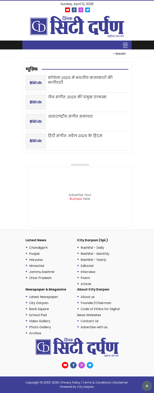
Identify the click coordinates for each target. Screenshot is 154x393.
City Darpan (38, 303)
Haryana (36, 259)
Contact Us (90, 321)
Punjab (34, 253)
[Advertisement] (80, 197)
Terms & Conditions (97, 382)
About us (88, 297)
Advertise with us (94, 327)
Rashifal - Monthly (95, 253)
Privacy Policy (70, 382)
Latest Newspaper (43, 297)
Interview (88, 272)
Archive (35, 333)
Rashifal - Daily (92, 247)
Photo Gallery (40, 327)
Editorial (87, 265)
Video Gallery (39, 321)
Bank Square (39, 309)
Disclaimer (120, 382)
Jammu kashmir (42, 272)
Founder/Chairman (96, 303)
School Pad (38, 315)
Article (86, 284)
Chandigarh (38, 247)
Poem (85, 278)
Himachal (36, 265)
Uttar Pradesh (40, 278)
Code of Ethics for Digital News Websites (98, 312)
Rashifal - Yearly (93, 259)
